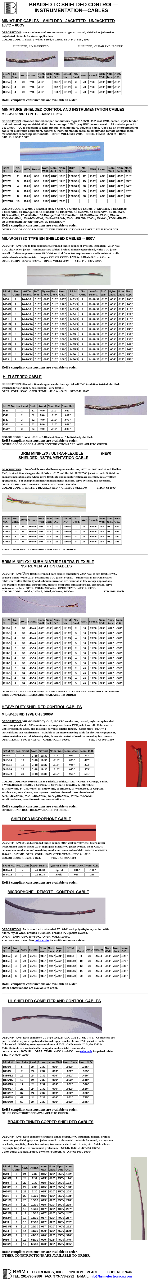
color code (42, 940)
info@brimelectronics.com (111, 1276)
